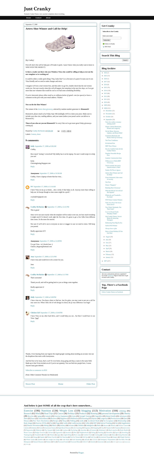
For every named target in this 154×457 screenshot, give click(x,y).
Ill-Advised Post (110, 143)
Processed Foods (63, 442)
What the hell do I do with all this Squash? (113, 191)
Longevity (103, 418)
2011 (105, 99)
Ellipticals (39, 430)
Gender (57, 430)
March (108, 251)
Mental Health (111, 416)
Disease (26, 421)
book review (126, 428)
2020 (105, 79)
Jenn (32, 257)
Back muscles (113, 430)
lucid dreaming (77, 439)
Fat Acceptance (108, 421)
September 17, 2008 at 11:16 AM (45, 186)
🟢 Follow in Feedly (109, 44)
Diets (25, 418)
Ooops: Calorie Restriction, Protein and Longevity (113, 127)
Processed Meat (75, 442)
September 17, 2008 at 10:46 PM (51, 313)
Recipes (55, 421)
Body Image (28, 423)
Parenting (85, 418)
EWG (114, 442)
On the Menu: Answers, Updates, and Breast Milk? (113, 132)
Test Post (108, 182)
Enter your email (108, 36)
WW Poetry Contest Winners (113, 200)
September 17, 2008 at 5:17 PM (57, 274)
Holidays (71, 413)
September (109, 119)
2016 (105, 84)
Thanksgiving (28, 435)
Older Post (91, 384)
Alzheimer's (102, 430)
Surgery (115, 437)
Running (94, 413)
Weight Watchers (125, 437)
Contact (38, 18)
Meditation (74, 418)
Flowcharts (27, 437)
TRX (27, 444)
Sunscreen (101, 442)
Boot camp (77, 435)
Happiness (63, 418)
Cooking (97, 435)
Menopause (27, 442)
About (48, 18)
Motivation (105, 410)
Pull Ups (85, 437)
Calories (26, 428)
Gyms (74, 416)
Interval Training (106, 423)
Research (27, 413)
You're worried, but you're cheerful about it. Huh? (113, 166)
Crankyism (105, 435)
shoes (39, 134)
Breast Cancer (28, 432)
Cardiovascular (76, 423)
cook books (65, 439)
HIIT (95, 423)
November (109, 114)
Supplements (126, 423)
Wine (45, 435)
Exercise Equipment (61, 416)
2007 (105, 261)
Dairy (113, 435)
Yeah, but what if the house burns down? (113, 203)
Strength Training (85, 416)
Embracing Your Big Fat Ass (113, 223)
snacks (108, 442)
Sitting (93, 432)
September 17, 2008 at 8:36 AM (45, 146)
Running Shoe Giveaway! (112, 188)
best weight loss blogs (52, 439)
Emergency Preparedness (108, 439)
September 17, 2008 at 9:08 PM (45, 297)
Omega (35, 437)
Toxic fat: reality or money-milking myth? (113, 123)
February (108, 254)
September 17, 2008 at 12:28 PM (51, 241)
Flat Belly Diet (123, 439)
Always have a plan (111, 228)
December (109, 110)
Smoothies (109, 432)
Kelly (32, 146)
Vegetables (98, 416)
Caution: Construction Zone (113, 158)
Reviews (54, 418)
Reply (33, 166)
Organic (42, 437)
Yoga (57, 423)
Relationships (122, 421)
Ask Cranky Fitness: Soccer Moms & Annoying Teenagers (113, 218)
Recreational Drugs (104, 437)
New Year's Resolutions (41, 421)
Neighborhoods (84, 432)
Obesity (127, 413)
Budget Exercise (40, 432)
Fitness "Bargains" (110, 185)
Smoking (100, 432)
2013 (105, 93)
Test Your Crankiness (111, 140)
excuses (71, 425)
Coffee (87, 423)
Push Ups (93, 437)
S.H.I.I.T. (85, 442)
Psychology (74, 430)
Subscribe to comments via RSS (36, 370)
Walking (73, 421)
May (107, 245)
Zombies (40, 439)
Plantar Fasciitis (52, 437)
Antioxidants (43, 418)
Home (28, 18)
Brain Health (124, 430)
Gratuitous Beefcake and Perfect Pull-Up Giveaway (113, 136)
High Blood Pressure (64, 428)
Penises (48, 442)
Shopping (96, 428)
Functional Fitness (50, 428)
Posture (120, 442)
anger (58, 435)
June (107, 242)
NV (32, 186)
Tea (102, 428)
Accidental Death (93, 421)
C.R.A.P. (94, 439)
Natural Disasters (38, 442)
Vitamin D (109, 428)
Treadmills (38, 435)
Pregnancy (87, 428)
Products (82, 413)
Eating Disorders (123, 435)
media (82, 421)
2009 (105, 105)
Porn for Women (75, 437)
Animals (48, 416)
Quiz (125, 418)
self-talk (86, 439)
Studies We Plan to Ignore (113, 170)
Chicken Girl (35, 313)
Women (52, 435)
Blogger (81, 453)
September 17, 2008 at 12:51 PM (46, 257)
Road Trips (48, 413)
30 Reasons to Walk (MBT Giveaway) (113, 162)
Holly (33, 297)
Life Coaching (77, 428)
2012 (105, 96)
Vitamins (117, 428)
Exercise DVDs (41, 423)
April (107, 248)
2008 (105, 108)
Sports (117, 432)
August (108, 237)
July (107, 239)
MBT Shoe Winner (110, 146)
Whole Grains (30, 439)
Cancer (60, 413)
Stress (33, 418)
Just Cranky (37, 8)
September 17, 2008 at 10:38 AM (51, 173)
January (108, 257)
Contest (33, 134)
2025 (105, 76)
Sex (116, 423)
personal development (111, 413)
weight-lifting (67, 435)
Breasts (106, 425)
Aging (39, 416)
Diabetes (34, 428)
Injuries (94, 418)
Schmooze (110, 275)
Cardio (65, 423)
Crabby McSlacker (39, 131)
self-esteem (92, 430)
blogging (86, 410)
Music (54, 425)
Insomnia (68, 432)
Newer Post (30, 384)
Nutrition (46, 410)
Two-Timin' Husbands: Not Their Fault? (113, 208)
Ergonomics (59, 432)
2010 (105, 102)
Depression (29, 430)
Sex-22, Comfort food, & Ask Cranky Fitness (114, 149)
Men (75, 432)
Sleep (64, 421)
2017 (105, 81)
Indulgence (90, 425)
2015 (105, 87)
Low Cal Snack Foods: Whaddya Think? (112, 212)
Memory (113, 425)
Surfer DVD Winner (111, 225)
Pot (54, 442)
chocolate (83, 430)
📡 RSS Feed (107, 46)
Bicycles (30, 416)
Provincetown (115, 418)
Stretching (125, 432)
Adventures (123, 416)
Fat (51, 423)
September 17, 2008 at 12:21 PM (58, 207)
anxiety (62, 425)
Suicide (93, 442)
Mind (38, 413)
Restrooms (127, 442)
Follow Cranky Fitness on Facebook (112, 292)
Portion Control (123, 425)
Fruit (40, 428)
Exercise (28, 410)
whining (122, 411)
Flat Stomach (49, 430)
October (108, 116)
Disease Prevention (33, 425)
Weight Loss (66, 410)
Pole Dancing (63, 437)
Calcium (50, 432)
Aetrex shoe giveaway (45, 109)
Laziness (65, 430)
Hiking (46, 425)
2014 (105, 90)
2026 (105, 73)
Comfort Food (87, 435)
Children (81, 425)
